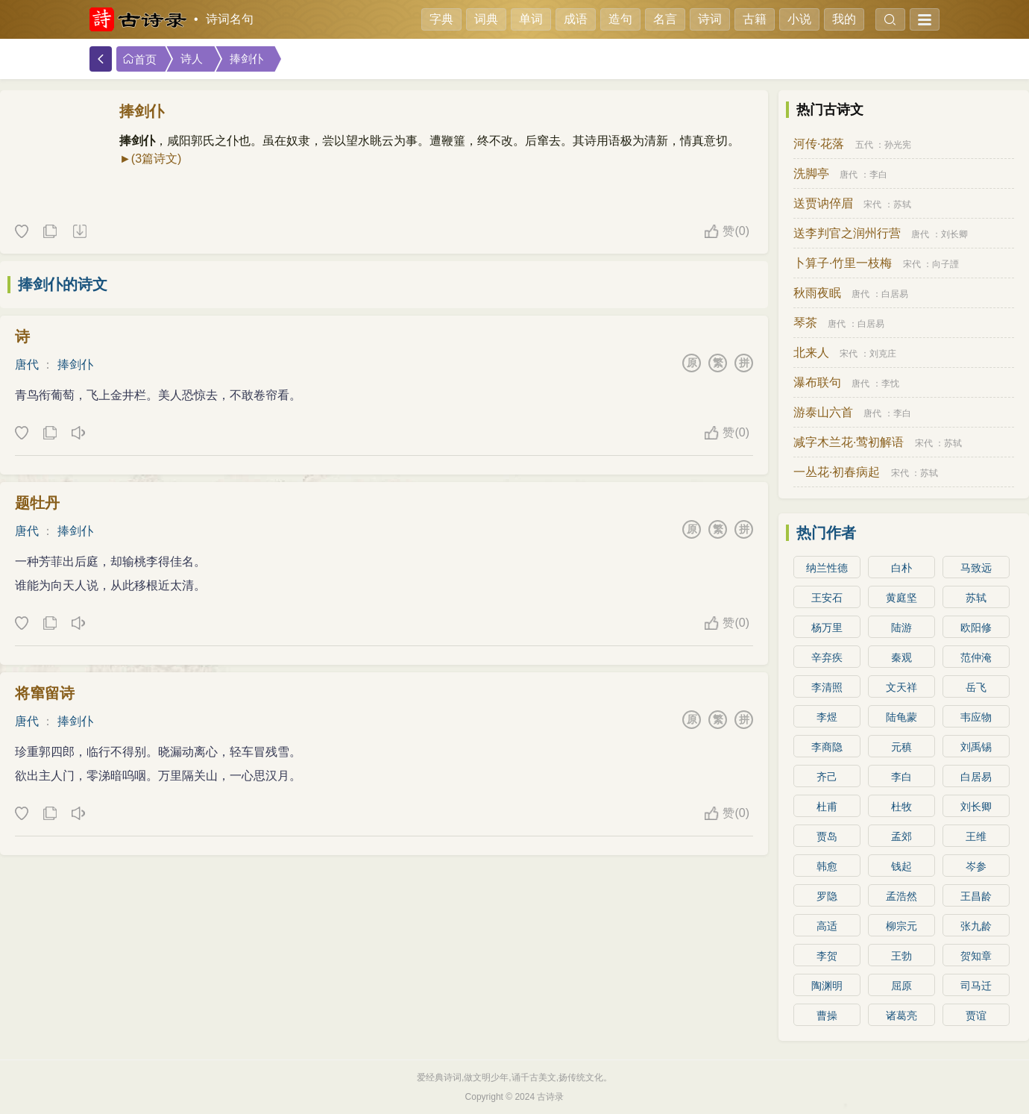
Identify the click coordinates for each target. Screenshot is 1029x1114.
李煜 (826, 717)
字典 (441, 19)
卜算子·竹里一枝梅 (842, 263)
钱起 (901, 866)
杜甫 (826, 807)
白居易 (894, 294)
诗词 (710, 19)
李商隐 (827, 747)
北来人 (811, 352)
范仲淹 (976, 657)
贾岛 (826, 836)
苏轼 (902, 204)
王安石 (827, 598)
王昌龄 (976, 896)
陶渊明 (827, 986)
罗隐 (826, 896)
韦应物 (976, 717)
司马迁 (976, 986)
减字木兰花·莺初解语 (848, 442)
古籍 (755, 19)
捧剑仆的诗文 (62, 284)
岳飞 (976, 687)
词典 (486, 19)
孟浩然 (901, 896)
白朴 (901, 568)
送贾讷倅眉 (823, 203)
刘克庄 (882, 353)
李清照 (827, 687)
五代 (864, 145)
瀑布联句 (817, 382)
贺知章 (976, 956)
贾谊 (976, 1015)
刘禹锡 (976, 747)
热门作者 (826, 533)
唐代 (27, 364)
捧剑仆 (246, 59)
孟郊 (901, 836)
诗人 (191, 59)
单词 (531, 19)
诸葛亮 (901, 1015)
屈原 (901, 986)
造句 (620, 19)
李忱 (890, 383)
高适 (826, 926)
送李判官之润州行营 (847, 233)
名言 (665, 19)
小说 (799, 19)
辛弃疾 (827, 657)
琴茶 (805, 322)
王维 (976, 836)
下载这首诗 (79, 232)
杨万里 (827, 627)
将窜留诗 (45, 693)
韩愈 (826, 866)
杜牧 (901, 807)
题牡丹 (37, 503)
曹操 (826, 1015)
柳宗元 (901, 926)
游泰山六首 (823, 412)
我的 (844, 19)
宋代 (872, 204)
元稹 (901, 747)
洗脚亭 (811, 173)
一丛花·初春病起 (836, 472)
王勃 (901, 956)
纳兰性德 (827, 568)
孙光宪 (897, 145)
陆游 (901, 627)
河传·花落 (818, 143)
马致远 (976, 568)
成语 (576, 19)
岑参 (976, 866)
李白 (878, 174)
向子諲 (945, 264)
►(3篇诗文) (150, 158)
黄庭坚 (901, 598)
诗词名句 (230, 19)
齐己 (826, 777)
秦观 (901, 657)
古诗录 (550, 1097)
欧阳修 (976, 627)
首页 (139, 59)
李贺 (826, 956)
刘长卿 (954, 234)
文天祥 (901, 687)
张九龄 (976, 926)
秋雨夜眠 (817, 293)
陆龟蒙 (901, 717)
